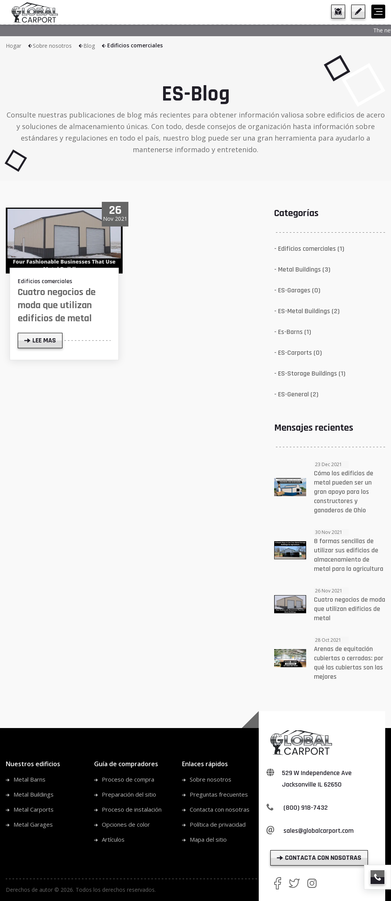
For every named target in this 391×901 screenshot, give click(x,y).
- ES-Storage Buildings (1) (309, 373)
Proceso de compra (128, 779)
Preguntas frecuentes (219, 794)
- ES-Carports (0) (298, 352)
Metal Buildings (33, 794)
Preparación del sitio (129, 794)
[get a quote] (358, 11)
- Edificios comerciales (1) (309, 248)
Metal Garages (33, 824)
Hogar (19, 45)
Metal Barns (29, 779)
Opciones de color (126, 824)
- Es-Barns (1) (292, 331)
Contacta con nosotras (219, 809)
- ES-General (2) (296, 394)
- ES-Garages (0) (297, 290)
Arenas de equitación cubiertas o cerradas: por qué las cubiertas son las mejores (348, 662)
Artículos (113, 839)
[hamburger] (378, 11)
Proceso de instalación (132, 809)
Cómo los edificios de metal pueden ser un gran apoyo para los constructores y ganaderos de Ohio (343, 492)
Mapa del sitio (208, 839)
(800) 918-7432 (305, 807)
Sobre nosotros (58, 45)
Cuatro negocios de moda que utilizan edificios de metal (57, 305)
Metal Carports (33, 809)
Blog (94, 45)
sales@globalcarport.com (318, 830)
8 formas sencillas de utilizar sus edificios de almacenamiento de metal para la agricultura (348, 555)
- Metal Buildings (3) (302, 269)
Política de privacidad (218, 824)
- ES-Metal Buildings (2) (307, 311)
